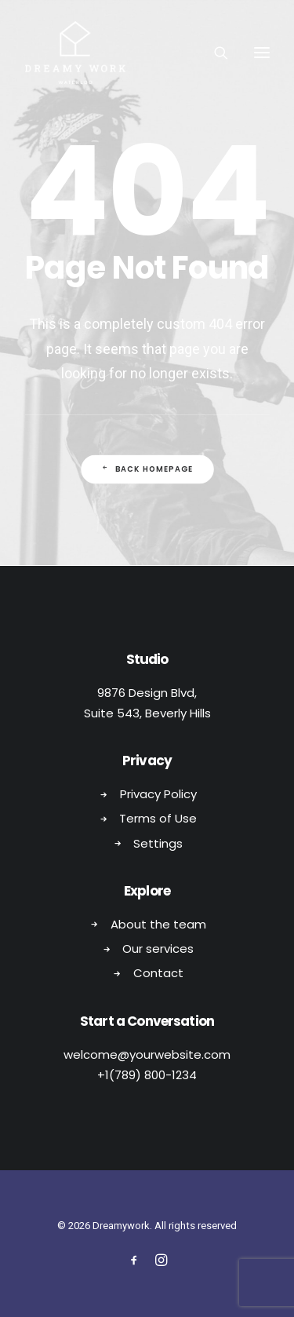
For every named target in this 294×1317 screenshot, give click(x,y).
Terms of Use (158, 818)
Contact (158, 973)
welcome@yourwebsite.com (147, 1054)
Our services (158, 948)
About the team (158, 924)
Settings (158, 843)
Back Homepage (146, 468)
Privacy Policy (158, 794)
